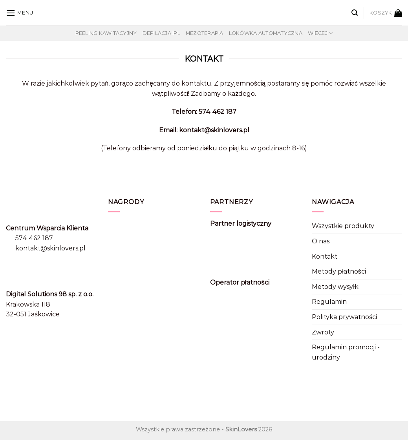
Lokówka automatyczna (265, 33)
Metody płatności (339, 271)
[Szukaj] (354, 12)
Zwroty (323, 332)
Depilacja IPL (161, 33)
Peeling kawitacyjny (106, 33)
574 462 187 (34, 238)
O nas (320, 241)
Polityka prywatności (344, 317)
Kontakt (324, 256)
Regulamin (329, 301)
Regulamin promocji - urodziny (346, 352)
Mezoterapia (204, 33)
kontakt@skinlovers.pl (50, 248)
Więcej (320, 33)
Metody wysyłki (336, 286)
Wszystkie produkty (343, 226)
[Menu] (19, 12)
